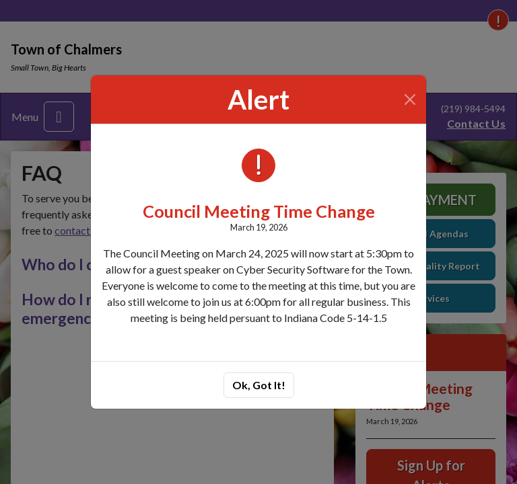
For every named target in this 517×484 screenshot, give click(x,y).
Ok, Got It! (258, 384)
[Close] (410, 99)
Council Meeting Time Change (259, 211)
